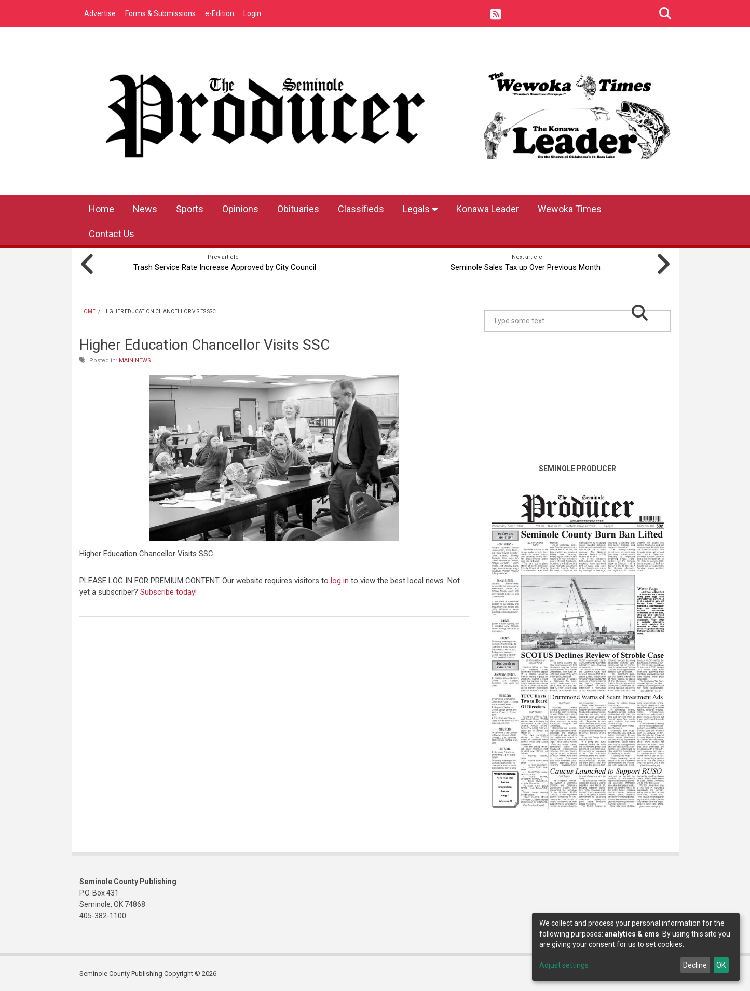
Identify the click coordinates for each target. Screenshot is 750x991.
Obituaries (298, 208)
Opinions (240, 208)
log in (340, 579)
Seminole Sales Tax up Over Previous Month (527, 266)
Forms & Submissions (160, 13)
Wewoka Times (570, 208)
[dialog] (636, 947)
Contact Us (111, 233)
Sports (189, 208)
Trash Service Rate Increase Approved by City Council (223, 266)
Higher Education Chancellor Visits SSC (204, 343)
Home (101, 208)
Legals (420, 208)
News (145, 208)
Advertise (100, 13)
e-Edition (219, 13)
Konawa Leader (487, 208)
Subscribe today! (168, 591)
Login (252, 13)
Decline (695, 965)
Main (126, 359)
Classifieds (361, 208)
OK (721, 965)
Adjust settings (564, 965)
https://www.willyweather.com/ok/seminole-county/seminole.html (578, 449)
